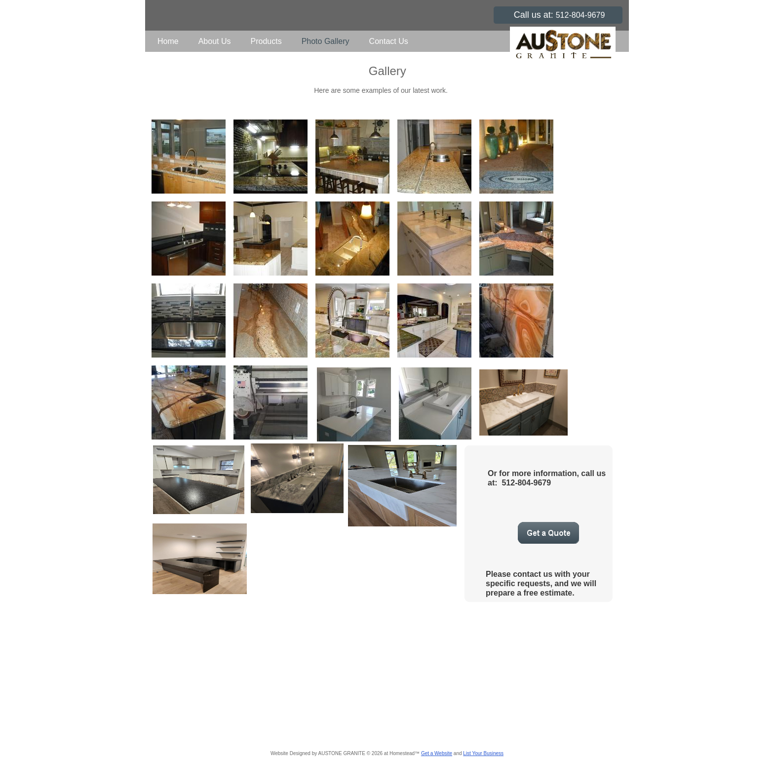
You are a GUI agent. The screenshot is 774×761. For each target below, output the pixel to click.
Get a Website (436, 753)
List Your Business (483, 753)
